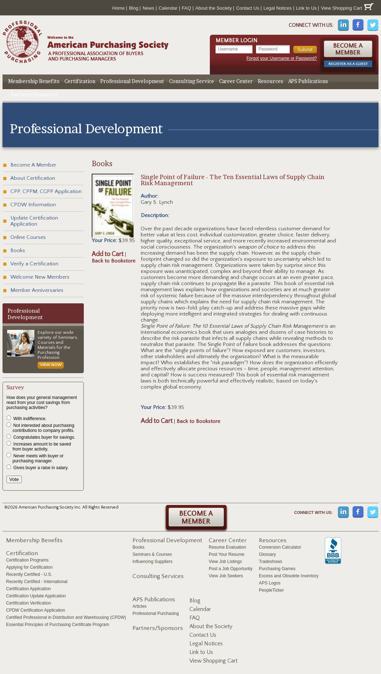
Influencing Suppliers (152, 561)
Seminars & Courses (152, 554)
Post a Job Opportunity (230, 568)
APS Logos (269, 583)
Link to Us (306, 8)
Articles (139, 606)
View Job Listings (225, 561)
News (148, 8)
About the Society (214, 8)
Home (118, 8)
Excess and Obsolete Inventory (288, 575)
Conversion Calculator (280, 547)
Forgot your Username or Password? (281, 58)
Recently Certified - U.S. (29, 574)
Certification (79, 81)
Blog (133, 8)
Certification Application (28, 588)
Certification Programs (27, 560)
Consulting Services (158, 576)
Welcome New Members (39, 277)
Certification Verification (28, 603)
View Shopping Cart (347, 7)
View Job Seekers (226, 575)
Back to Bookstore (113, 261)
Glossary (267, 554)
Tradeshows (270, 561)
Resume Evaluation (227, 547)
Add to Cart (108, 254)
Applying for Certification (29, 567)
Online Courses (28, 237)
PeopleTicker (271, 590)
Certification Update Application (36, 595)
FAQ (186, 8)
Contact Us (247, 8)
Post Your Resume (226, 554)
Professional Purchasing (155, 613)
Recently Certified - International (36, 581)
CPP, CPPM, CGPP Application (46, 191)
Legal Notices (278, 8)
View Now (51, 365)
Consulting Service (191, 81)
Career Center (236, 81)
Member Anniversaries (36, 290)
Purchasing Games (277, 568)
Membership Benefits (33, 81)
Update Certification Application (34, 221)
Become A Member (33, 165)
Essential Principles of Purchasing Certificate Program (57, 624)
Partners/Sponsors (34, 94)
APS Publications (308, 81)
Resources (270, 81)
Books (17, 250)
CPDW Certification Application (35, 610)
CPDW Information (33, 205)
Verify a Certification (34, 264)
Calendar (168, 8)
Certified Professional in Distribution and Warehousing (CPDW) (66, 617)
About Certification (32, 178)
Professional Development (132, 81)
